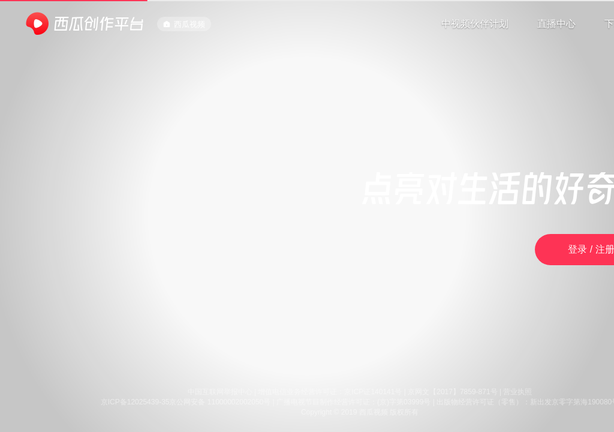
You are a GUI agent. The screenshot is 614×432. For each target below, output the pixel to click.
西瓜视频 (184, 24)
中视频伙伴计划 (474, 24)
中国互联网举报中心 (220, 392)
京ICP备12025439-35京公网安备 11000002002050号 (186, 402)
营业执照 (517, 392)
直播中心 (556, 24)
